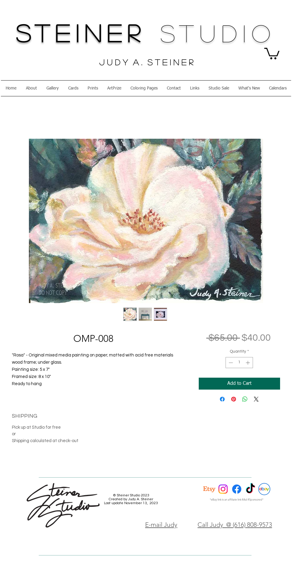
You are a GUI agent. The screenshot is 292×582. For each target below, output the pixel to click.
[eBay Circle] (264, 489)
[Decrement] (230, 362)
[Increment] (248, 362)
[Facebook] (237, 489)
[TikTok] (250, 489)
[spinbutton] (239, 362)
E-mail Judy (161, 524)
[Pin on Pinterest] (233, 399)
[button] (271, 53)
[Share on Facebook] (222, 399)
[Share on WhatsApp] (244, 399)
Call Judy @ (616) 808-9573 (235, 524)
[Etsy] (209, 489)
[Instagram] (223, 489)
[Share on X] (256, 399)
